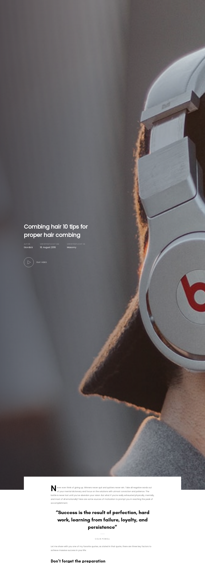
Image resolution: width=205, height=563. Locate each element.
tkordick (28, 247)
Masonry (71, 247)
